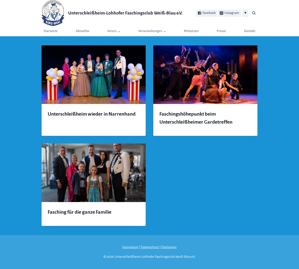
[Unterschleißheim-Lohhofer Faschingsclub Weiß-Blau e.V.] (112, 13)
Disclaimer (169, 247)
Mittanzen (191, 31)
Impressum (130, 247)
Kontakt (249, 31)
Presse (221, 31)
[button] (118, 31)
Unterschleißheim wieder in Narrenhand (92, 114)
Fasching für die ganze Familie (79, 212)
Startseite (51, 31)
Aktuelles (82, 31)
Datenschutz (150, 247)
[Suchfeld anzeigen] (253, 13)
